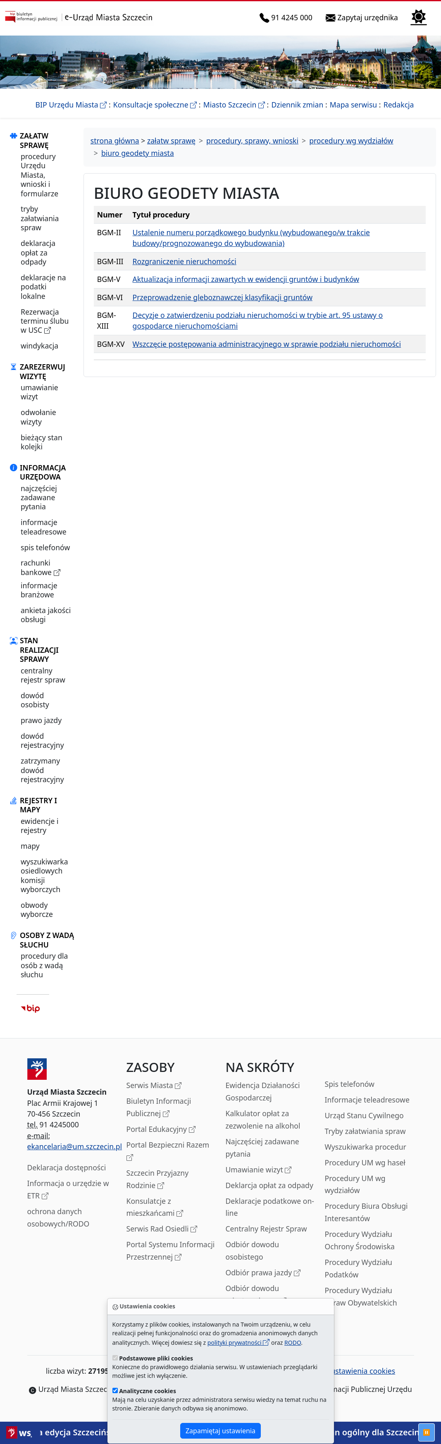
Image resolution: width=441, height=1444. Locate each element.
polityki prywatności (238, 1342)
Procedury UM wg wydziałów (355, 1184)
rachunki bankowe (40, 567)
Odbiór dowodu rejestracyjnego (256, 1295)
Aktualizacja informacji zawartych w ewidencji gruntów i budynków (246, 279)
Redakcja (399, 105)
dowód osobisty (35, 699)
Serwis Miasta (154, 1085)
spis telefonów (45, 547)
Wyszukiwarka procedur (365, 1147)
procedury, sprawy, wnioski (252, 141)
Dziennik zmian (298, 105)
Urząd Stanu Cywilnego (364, 1115)
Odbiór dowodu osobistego (252, 1250)
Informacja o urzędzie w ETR (68, 1190)
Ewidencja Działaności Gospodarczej (263, 1091)
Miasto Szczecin (234, 105)
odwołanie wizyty (38, 416)
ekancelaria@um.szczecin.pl (74, 1146)
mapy (30, 846)
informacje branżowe (39, 589)
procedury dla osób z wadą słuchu (44, 965)
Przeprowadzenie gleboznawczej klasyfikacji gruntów (222, 297)
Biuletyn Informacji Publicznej (158, 1107)
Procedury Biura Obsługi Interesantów (366, 1212)
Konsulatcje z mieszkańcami (155, 1208)
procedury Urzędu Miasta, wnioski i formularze (39, 174)
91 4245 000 (288, 17)
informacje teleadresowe (44, 526)
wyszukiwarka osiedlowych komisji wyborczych (44, 875)
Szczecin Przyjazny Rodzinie (157, 1179)
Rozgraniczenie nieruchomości (184, 261)
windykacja (39, 346)
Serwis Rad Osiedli (162, 1229)
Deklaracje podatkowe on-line (270, 1207)
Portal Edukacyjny (160, 1129)
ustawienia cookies (358, 1371)
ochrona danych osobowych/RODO (58, 1217)
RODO (292, 1342)
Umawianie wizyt (259, 1170)
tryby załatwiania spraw (40, 218)
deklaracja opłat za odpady (38, 252)
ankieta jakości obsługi (46, 614)
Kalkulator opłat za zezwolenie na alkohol (263, 1119)
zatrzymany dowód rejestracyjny (42, 770)
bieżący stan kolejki (41, 441)
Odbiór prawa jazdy (263, 1273)
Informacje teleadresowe (367, 1100)
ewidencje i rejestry (40, 825)
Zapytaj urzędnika (363, 17)
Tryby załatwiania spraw (365, 1131)
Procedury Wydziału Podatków (358, 1268)
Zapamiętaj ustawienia (220, 1430)
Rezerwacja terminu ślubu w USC (45, 321)
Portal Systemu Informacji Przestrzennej (170, 1251)
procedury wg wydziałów (351, 141)
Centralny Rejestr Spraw (266, 1229)
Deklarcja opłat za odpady (269, 1185)
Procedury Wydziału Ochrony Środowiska (360, 1240)
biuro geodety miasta (137, 153)
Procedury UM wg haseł (365, 1162)
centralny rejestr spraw (43, 675)
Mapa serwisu (353, 105)
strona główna (115, 141)
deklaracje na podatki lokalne (43, 286)
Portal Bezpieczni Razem (168, 1151)
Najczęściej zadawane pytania (262, 1147)
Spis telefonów (349, 1084)
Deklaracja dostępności (66, 1167)
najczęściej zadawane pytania (39, 497)
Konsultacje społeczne (155, 105)
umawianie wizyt (39, 391)
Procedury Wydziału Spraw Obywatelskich (361, 1296)
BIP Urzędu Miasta (71, 105)
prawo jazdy (41, 720)
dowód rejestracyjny (42, 740)
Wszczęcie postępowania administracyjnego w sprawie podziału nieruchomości (267, 344)
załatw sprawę (171, 141)
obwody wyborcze (37, 909)
